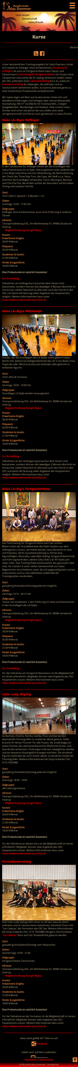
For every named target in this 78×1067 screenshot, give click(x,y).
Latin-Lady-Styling (39, 81)
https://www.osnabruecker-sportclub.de (24, 299)
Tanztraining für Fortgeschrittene (35, 74)
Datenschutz (46, 1059)
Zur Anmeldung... (11, 278)
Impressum (31, 1059)
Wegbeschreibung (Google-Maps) (21, 230)
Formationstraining (12, 84)
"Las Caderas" (9, 935)
